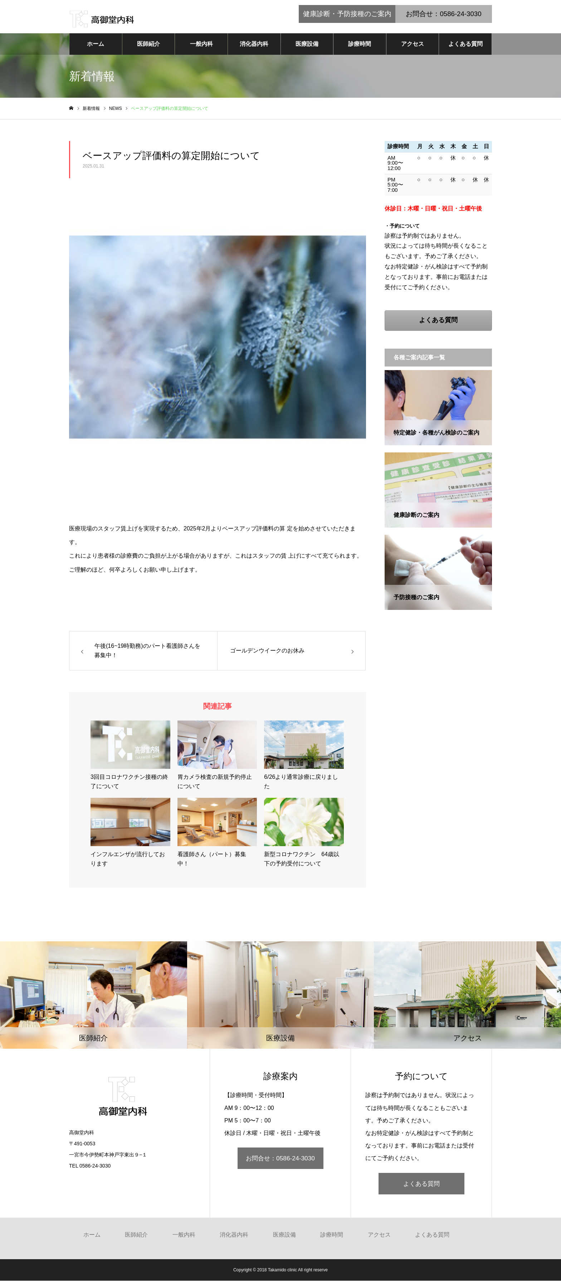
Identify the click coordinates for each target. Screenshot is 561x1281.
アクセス (412, 44)
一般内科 (201, 44)
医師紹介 (148, 44)
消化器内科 (254, 44)
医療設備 (307, 44)
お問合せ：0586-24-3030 (280, 1158)
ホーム (95, 44)
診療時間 (359, 44)
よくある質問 (465, 44)
